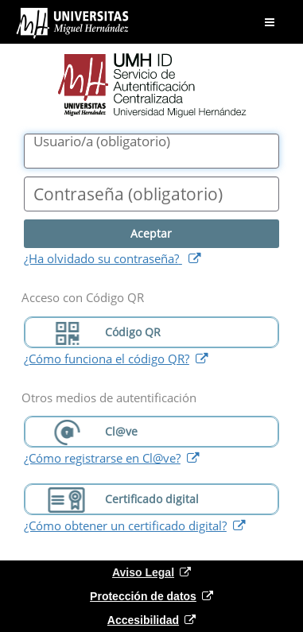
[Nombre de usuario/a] (151, 151)
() (101, 142)
